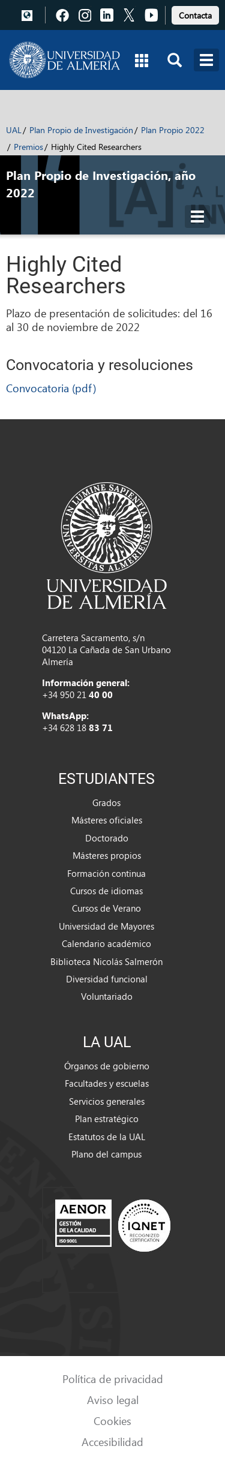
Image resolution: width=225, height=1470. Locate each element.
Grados (106, 802)
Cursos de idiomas (106, 891)
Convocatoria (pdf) (51, 387)
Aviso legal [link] (113, 1399)
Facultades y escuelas (107, 1083)
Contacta (195, 15)
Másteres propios (107, 855)
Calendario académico (106, 943)
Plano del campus (106, 1154)
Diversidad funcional (107, 979)
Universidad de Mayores (106, 926)
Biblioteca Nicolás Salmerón (106, 961)
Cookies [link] (112, 1420)
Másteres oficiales (106, 820)
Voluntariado (107, 996)
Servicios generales (107, 1101)
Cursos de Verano (106, 908)
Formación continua (106, 873)
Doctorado (106, 838)
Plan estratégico (107, 1119)
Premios (28, 146)
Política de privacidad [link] (112, 1378)
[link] (195, 13)
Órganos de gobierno (106, 1066)
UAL (14, 130)
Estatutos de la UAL (106, 1137)
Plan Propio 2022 (173, 130)
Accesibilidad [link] (112, 1441)
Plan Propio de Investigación (81, 130)
